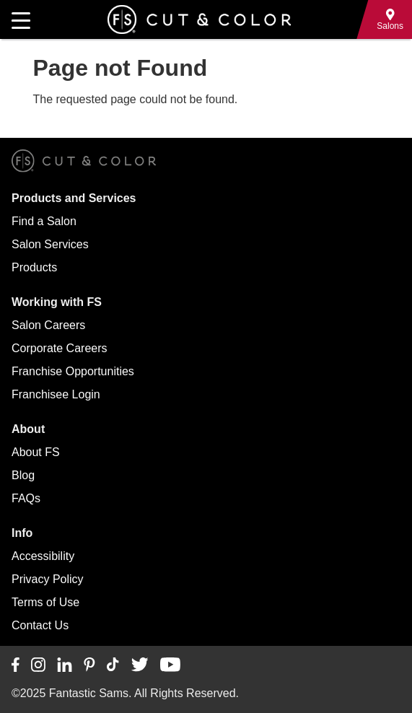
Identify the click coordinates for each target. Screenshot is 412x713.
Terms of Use (45, 602)
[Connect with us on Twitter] (140, 665)
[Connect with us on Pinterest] (89, 665)
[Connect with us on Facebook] (15, 665)
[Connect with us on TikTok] (113, 665)
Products (34, 267)
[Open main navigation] (21, 19)
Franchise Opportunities (73, 371)
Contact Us (40, 625)
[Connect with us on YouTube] (169, 665)
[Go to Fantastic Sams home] (199, 19)
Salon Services (50, 244)
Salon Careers (48, 325)
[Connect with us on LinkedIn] (64, 665)
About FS (36, 452)
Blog (23, 475)
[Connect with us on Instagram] (38, 665)
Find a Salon (44, 221)
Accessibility (43, 556)
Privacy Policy (48, 579)
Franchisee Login (56, 394)
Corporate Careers (60, 348)
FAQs (26, 498)
